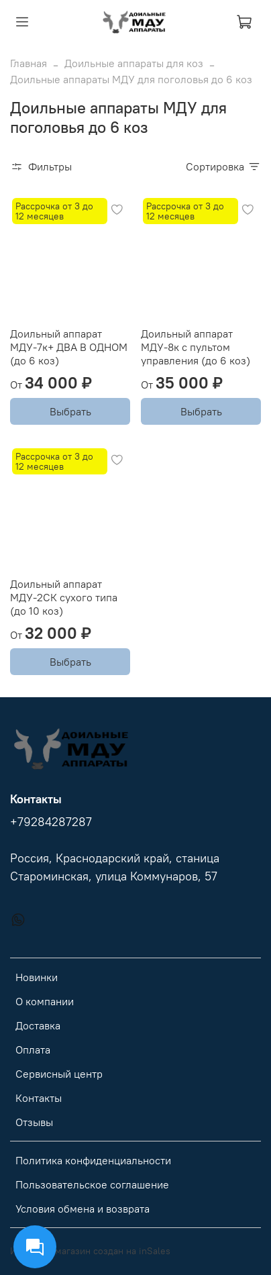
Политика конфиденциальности (93, 1160)
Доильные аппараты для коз (133, 63)
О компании (44, 1001)
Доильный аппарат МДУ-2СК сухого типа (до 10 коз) (63, 597)
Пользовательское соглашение (92, 1184)
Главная (28, 63)
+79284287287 (51, 822)
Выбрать (70, 411)
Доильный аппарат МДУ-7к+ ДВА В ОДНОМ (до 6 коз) (68, 347)
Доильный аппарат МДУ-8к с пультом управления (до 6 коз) (195, 347)
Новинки (36, 977)
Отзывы (34, 1122)
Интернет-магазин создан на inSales (90, 1251)
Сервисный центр (59, 1073)
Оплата (32, 1049)
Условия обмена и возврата (82, 1208)
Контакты (38, 1098)
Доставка (37, 1025)
